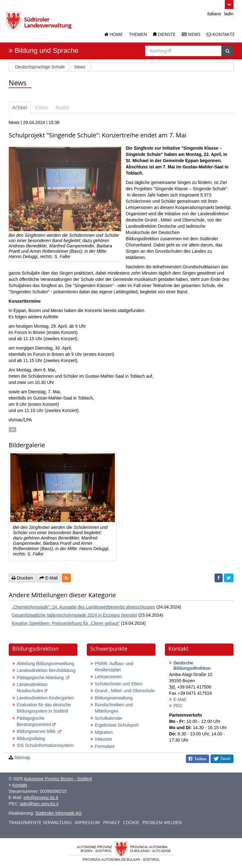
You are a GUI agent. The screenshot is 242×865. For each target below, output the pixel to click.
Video (41, 107)
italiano (214, 13)
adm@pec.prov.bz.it (39, 803)
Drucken (22, 577)
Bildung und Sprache (46, 50)
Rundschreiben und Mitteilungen (114, 707)
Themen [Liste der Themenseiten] (138, 34)
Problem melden (162, 822)
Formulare (105, 746)
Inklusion (103, 739)
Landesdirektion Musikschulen (32, 687)
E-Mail (180, 699)
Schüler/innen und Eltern (119, 683)
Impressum (87, 822)
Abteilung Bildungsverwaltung (45, 663)
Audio (62, 107)
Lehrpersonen (108, 676)
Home (113, 34)
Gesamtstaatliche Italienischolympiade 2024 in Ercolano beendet (74, 615)
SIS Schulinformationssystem (45, 745)
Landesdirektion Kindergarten (45, 697)
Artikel (19, 107)
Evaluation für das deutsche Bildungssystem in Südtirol (44, 707)
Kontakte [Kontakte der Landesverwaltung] (221, 34)
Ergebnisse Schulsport (117, 725)
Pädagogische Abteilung (41, 677)
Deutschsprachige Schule (40, 66)
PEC (178, 705)
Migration (104, 732)
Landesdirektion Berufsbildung (46, 670)
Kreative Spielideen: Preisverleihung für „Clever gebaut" (66, 623)
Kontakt (19, 785)
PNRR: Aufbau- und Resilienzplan (114, 666)
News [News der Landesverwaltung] (191, 34)
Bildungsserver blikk (37, 731)
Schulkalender (109, 718)
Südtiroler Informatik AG (58, 813)
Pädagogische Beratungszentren (34, 721)
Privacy (111, 822)
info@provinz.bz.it (40, 797)
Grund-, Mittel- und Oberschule (125, 690)
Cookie (131, 822)
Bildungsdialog (31, 738)
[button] (229, 4)
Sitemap (22, 757)
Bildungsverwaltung (114, 697)
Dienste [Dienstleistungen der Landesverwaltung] (164, 34)
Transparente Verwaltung (40, 822)
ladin (229, 13)
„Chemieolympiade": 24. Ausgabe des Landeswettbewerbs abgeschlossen (83, 606)
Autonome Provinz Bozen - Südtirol (58, 778)
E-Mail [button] (49, 577)
